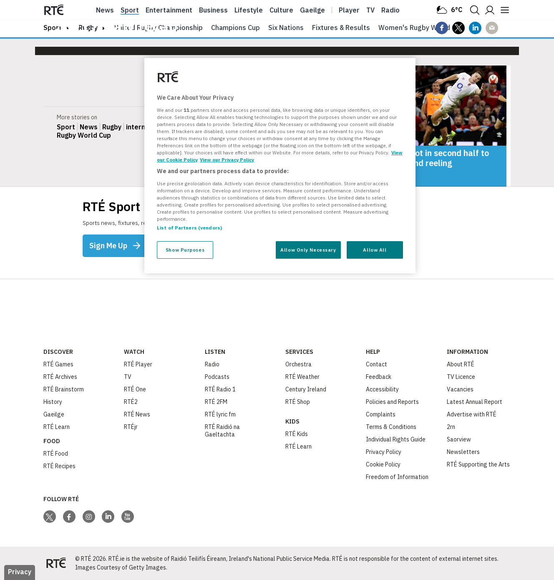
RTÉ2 (131, 402)
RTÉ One (135, 389)
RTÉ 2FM (216, 402)
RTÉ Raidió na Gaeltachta (222, 430)
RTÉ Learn (56, 427)
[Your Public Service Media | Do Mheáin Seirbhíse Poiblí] (55, 563)
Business (213, 10)
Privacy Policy (383, 452)
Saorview (459, 439)
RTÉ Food (55, 453)
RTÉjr (131, 427)
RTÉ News (137, 414)
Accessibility (382, 389)
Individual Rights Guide (396, 439)
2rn (451, 427)
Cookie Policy (383, 464)
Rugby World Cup (84, 135)
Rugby (111, 127)
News (105, 10)
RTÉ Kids (296, 434)
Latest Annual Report (474, 402)
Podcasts (217, 377)
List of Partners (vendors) (189, 227)
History (52, 402)
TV (127, 377)
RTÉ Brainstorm (63, 389)
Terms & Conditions (391, 427)
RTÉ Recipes (59, 466)
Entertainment (169, 10)
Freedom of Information (397, 477)
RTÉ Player (138, 364)
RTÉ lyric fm (220, 414)
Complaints (380, 414)
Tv (370, 10)
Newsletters (463, 452)
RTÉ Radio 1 (220, 389)
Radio (390, 10)
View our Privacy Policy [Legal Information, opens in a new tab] (227, 159)
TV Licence (461, 377)
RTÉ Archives (60, 377)
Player (349, 10)
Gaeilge (312, 10)
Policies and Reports (392, 402)
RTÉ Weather (302, 377)
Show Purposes (185, 250)
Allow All (374, 250)
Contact (376, 364)
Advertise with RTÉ (471, 414)
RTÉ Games (58, 364)
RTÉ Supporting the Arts (478, 464)
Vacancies (460, 389)
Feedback (378, 377)
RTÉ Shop (297, 402)
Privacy (19, 571)
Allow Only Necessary (308, 250)
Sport (130, 10)
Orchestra (298, 364)
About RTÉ (460, 364)
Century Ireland (305, 389)
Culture (281, 10)
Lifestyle (248, 10)
